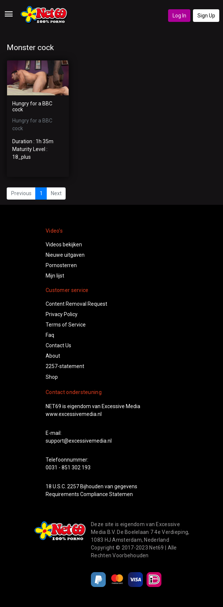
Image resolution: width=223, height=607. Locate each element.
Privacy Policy (62, 314)
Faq (50, 335)
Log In (179, 16)
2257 (73, 486)
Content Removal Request (76, 304)
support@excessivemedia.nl (79, 441)
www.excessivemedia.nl (74, 414)
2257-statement (65, 366)
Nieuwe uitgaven (65, 255)
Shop (52, 377)
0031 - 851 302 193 (68, 467)
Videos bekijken (64, 244)
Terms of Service (66, 325)
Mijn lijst (55, 276)
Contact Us (58, 345)
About (53, 356)
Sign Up (206, 16)
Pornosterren (61, 265)
